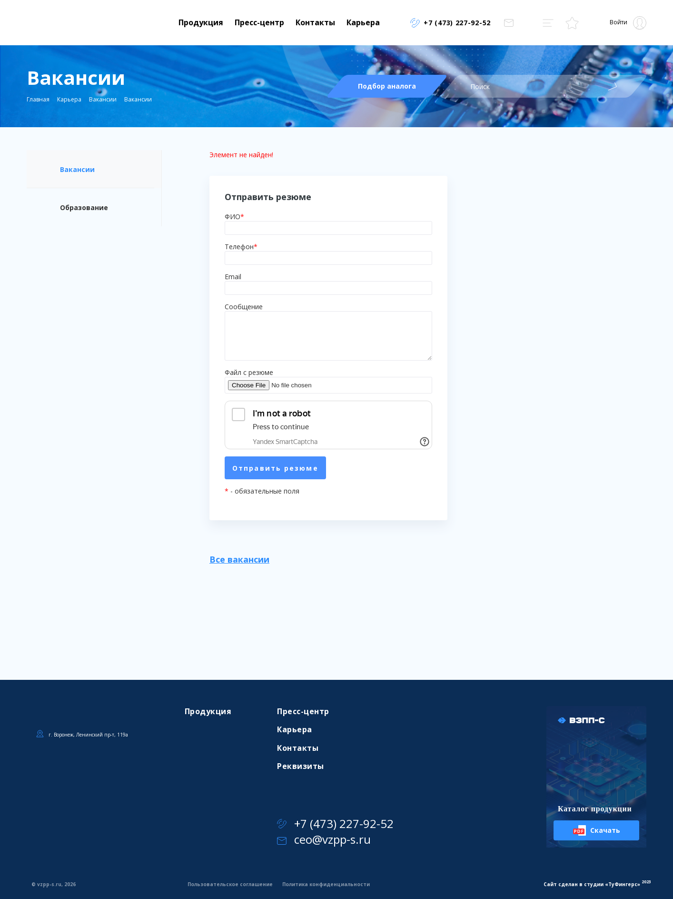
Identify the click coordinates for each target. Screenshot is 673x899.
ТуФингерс (622, 884)
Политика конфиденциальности (326, 884)
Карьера (363, 22)
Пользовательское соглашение (230, 884)
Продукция (200, 22)
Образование (84, 207)
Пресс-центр (259, 22)
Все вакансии (239, 559)
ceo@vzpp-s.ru (324, 839)
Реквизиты (300, 766)
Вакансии (103, 99)
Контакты (315, 22)
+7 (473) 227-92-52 (335, 823)
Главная (38, 99)
